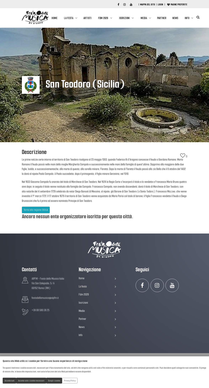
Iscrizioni (124, 18)
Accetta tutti (9, 380)
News (175, 18)
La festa (68, 18)
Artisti (87, 18)
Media (144, 18)
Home (54, 18)
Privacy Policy (70, 380)
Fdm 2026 (103, 18)
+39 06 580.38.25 (40, 310)
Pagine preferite (179, 4)
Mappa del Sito (147, 4)
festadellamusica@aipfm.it (45, 298)
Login (160, 4)
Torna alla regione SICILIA (36, 210)
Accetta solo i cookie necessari (31, 380)
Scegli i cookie (54, 380)
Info (187, 18)
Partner (161, 18)
